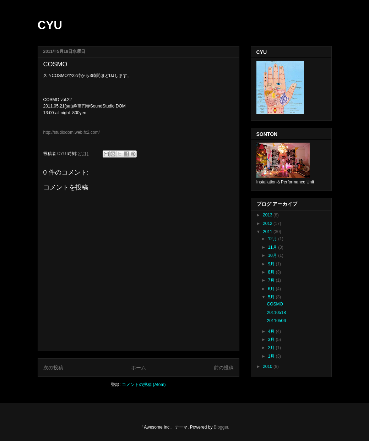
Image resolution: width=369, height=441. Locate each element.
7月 (272, 280)
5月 (272, 296)
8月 (272, 272)
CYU (50, 25)
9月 (272, 263)
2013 (268, 215)
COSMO (275, 304)
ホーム (138, 367)
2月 (272, 347)
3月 (272, 339)
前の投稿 (224, 367)
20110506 (276, 320)
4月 (272, 331)
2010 (268, 366)
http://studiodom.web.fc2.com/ (71, 132)
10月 (273, 255)
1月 (272, 356)
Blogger (221, 427)
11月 (273, 247)
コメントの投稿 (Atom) (143, 384)
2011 (268, 231)
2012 (268, 223)
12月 (273, 238)
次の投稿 (53, 367)
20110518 (276, 312)
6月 (272, 288)
